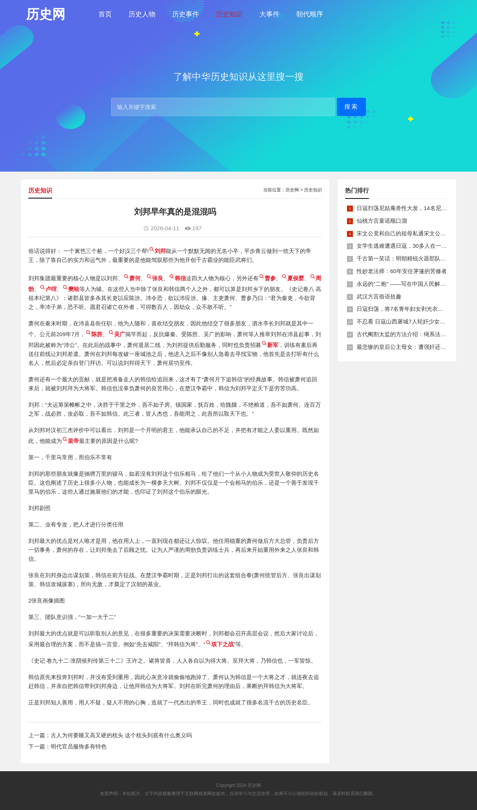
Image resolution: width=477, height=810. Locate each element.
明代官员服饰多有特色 (79, 746)
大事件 (269, 14)
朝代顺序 (309, 14)
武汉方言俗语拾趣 (379, 296)
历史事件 (185, 14)
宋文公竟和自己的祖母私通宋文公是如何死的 (412, 233)
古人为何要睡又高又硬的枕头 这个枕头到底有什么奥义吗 (121, 735)
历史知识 (229, 14)
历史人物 (142, 14)
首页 (105, 14)
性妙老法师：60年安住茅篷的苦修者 (402, 271)
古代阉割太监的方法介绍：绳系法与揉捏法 (410, 334)
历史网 (292, 190)
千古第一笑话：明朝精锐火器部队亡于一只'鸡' (414, 258)
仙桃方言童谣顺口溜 (382, 221)
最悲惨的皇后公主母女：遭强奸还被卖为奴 (410, 347)
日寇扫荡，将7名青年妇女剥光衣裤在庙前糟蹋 (414, 309)
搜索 (351, 106)
